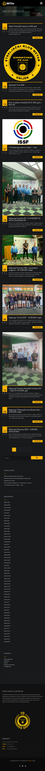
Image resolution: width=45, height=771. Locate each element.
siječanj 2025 (7, 534)
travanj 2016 (7, 615)
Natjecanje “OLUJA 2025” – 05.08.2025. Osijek (25, 319)
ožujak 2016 (7, 618)
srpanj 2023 (7, 570)
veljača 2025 (7, 531)
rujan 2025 (6, 513)
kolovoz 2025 (7, 515)
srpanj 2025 (7, 518)
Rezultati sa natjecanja (9, 664)
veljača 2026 (7, 502)
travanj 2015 (7, 636)
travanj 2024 (7, 552)
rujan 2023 (6, 565)
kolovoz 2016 (7, 604)
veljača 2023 (7, 573)
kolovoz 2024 (7, 547)
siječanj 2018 (7, 586)
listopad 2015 (7, 626)
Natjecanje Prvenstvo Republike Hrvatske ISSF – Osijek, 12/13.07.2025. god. (25, 391)
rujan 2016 (6, 602)
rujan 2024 (6, 544)
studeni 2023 (7, 560)
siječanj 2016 (7, 623)
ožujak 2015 (7, 639)
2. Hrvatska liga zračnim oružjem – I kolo (23, 149)
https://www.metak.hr (12, 749)
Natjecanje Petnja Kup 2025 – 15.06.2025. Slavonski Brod (23, 432)
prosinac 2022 (7, 576)
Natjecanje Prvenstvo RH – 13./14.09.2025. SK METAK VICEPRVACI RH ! (24, 221)
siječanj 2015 (7, 641)
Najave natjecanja (8, 659)
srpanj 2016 (7, 607)
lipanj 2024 (6, 549)
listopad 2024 (7, 541)
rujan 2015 (6, 628)
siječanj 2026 (7, 505)
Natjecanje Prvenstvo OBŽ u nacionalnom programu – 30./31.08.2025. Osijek (23, 270)
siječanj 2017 (7, 597)
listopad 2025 (7, 510)
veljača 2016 (7, 620)
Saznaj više (37, 37)
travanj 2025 (7, 526)
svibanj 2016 (7, 612)
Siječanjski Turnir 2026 (16, 85)
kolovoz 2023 (7, 568)
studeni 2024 (7, 539)
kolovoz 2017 (7, 594)
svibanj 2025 (7, 523)
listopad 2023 (7, 562)
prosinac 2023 (7, 557)
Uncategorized (7, 666)
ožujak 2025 (7, 528)
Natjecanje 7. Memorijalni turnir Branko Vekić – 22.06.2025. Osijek (25, 412)
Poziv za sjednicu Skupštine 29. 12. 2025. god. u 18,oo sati (25, 105)
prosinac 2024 (7, 536)
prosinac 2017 (7, 589)
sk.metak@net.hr (11, 746)
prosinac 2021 (7, 581)
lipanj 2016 (6, 610)
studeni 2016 (7, 599)
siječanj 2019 (7, 583)
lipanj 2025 (6, 520)
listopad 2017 (7, 591)
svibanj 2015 (7, 633)
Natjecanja (6, 661)
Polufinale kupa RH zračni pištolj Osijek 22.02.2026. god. (17, 478)
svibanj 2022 (7, 578)
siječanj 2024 (7, 555)
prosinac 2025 (7, 507)
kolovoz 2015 (7, 631)
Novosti (6, 663)
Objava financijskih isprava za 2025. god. (23, 26)
